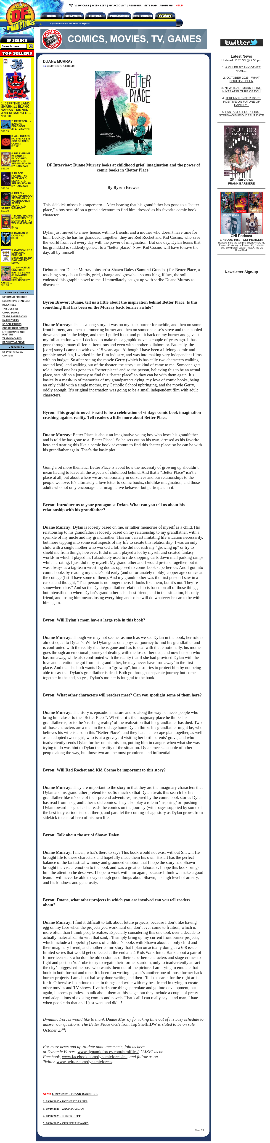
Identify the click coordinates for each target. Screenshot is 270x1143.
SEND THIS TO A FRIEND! (60, 66)
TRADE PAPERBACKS (15, 316)
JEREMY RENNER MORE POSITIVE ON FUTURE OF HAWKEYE (242, 101)
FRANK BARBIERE (241, 183)
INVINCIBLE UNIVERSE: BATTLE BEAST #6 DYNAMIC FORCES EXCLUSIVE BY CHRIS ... (15, 275)
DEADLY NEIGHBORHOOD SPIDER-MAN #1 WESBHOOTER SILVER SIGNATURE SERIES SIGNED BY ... (16, 201)
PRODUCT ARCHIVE (14, 342)
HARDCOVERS (11, 320)
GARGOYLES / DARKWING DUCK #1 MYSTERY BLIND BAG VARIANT (21, 255)
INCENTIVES (9, 305)
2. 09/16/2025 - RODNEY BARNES (65, 1101)
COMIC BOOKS (11, 312)
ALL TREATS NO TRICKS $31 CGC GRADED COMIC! (20, 140)
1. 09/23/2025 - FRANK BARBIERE (75, 1094)
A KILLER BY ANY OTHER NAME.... (243, 69)
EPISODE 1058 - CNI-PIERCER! (241, 239)
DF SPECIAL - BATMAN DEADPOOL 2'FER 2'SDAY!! (21, 125)
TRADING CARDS (12, 338)
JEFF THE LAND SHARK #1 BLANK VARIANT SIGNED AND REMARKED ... (16, 108)
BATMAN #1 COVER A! (19, 234)
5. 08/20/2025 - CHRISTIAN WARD (65, 1123)
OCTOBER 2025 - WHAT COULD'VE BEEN (243, 79)
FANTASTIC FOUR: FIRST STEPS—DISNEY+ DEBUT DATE (241, 113)
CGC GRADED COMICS (15, 328)
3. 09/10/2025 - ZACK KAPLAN (63, 1108)
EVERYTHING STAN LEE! (16, 301)
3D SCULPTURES (12, 324)
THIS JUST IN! (10, 309)
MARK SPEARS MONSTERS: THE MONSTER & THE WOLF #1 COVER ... (22, 220)
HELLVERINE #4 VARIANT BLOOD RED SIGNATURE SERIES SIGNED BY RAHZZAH (21, 159)
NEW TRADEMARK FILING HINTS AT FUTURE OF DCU (241, 89)
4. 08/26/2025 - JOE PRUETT (61, 1116)
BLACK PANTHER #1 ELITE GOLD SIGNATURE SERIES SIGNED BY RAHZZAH (21, 179)
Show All (199, 1130)
